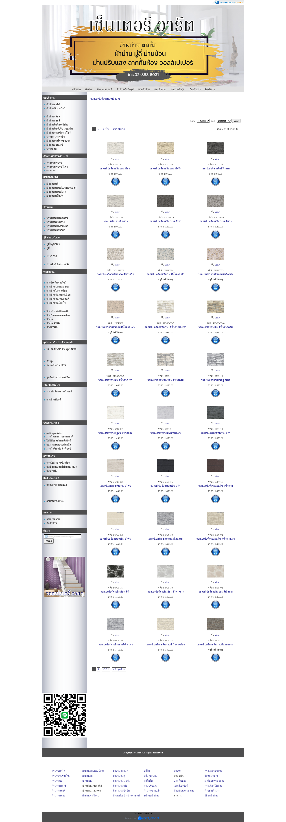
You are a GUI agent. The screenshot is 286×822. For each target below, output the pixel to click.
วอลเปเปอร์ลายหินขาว (115, 221)
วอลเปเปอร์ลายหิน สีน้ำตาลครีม (215, 327)
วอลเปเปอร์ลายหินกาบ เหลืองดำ (215, 274)
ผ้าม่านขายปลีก (152, 790)
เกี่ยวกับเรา (195, 89)
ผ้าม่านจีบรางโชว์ (61, 775)
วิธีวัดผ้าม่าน (211, 795)
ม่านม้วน (87, 780)
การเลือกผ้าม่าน (213, 771)
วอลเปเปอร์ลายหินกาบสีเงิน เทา (115, 644)
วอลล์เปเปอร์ (181, 785)
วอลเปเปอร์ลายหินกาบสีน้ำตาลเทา (215, 644)
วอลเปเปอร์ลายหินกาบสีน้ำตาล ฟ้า (165, 274)
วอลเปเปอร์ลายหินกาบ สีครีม (115, 486)
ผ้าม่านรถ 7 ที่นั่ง (121, 780)
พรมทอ (177, 771)
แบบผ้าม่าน (160, 89)
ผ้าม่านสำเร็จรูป (125, 89)
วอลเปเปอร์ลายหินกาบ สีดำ (215, 433)
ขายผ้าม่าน (144, 89)
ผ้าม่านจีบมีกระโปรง (93, 771)
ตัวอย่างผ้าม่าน (212, 790)
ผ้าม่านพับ (57, 780)
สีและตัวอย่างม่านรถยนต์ (126, 795)
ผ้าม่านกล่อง (58, 795)
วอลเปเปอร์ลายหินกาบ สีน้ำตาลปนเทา (165, 327)
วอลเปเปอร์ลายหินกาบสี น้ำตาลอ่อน (165, 644)
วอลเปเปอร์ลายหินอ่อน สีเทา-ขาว (165, 591)
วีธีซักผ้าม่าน (211, 775)
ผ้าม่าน (89, 89)
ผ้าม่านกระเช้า (59, 785)
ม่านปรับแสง (150, 785)
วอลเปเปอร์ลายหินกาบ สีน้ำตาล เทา (115, 327)
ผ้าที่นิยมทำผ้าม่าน (214, 780)
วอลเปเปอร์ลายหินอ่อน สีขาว (115, 168)
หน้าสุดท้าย (119, 129)
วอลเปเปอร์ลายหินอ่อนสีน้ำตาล (216, 591)
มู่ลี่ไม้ (147, 771)
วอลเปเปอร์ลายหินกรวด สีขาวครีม (115, 274)
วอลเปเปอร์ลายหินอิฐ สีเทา (215, 380)
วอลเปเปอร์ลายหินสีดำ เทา (215, 168)
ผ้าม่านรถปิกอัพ (121, 790)
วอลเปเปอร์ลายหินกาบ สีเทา (165, 433)
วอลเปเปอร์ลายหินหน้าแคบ (105, 98)
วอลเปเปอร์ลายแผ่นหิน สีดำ (165, 486)
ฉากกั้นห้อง (180, 780)
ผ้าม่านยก (87, 775)
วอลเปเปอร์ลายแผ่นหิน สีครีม (115, 538)
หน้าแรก (76, 89)
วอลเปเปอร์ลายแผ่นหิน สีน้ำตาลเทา (215, 538)
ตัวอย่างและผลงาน (184, 790)
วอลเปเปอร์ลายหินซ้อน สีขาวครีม (165, 380)
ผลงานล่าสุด (177, 89)
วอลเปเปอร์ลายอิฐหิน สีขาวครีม (115, 433)
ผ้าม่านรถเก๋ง (120, 785)
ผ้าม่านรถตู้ (119, 775)
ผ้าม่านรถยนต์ (104, 89)
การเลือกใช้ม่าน (213, 785)
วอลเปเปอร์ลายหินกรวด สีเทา (165, 221)
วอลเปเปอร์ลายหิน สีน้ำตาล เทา (115, 380)
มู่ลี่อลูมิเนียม (150, 775)
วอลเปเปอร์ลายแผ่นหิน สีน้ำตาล (215, 486)
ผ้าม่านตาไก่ (58, 771)
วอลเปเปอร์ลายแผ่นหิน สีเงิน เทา (165, 538)
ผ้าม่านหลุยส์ (58, 790)
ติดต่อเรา (210, 89)
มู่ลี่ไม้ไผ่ (148, 780)
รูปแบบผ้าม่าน (151, 795)
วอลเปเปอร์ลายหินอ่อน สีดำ (115, 591)
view (115, 159)
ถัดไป (106, 129)
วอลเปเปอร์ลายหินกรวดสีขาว (215, 221)
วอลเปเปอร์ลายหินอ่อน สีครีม (165, 168)
